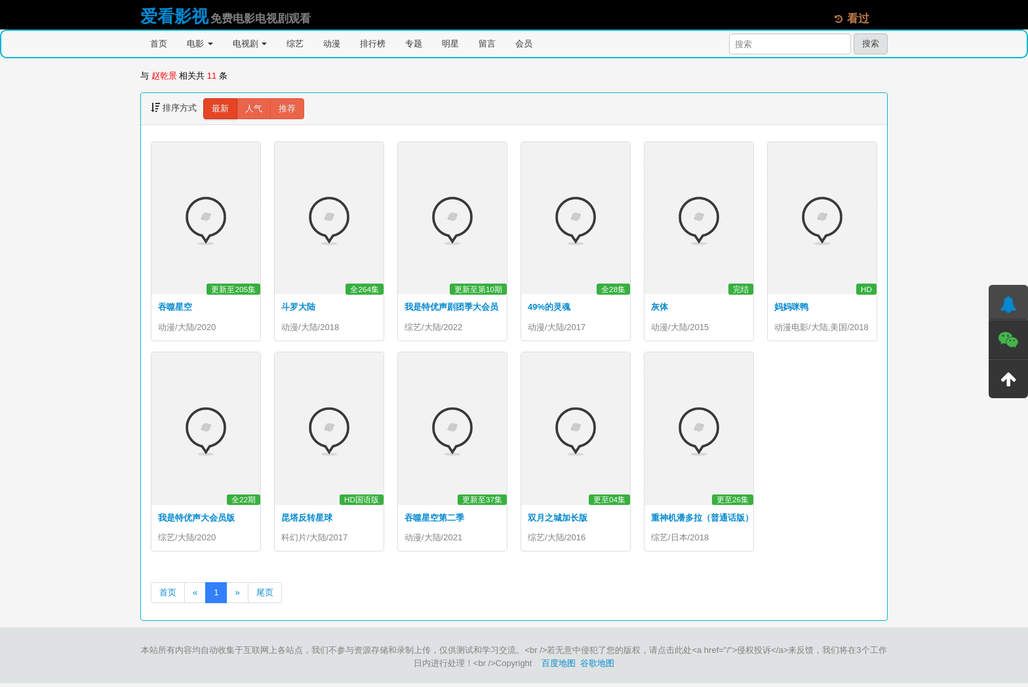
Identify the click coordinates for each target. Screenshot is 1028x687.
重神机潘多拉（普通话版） (702, 520)
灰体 (659, 307)
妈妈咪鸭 (791, 307)
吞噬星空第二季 (434, 520)
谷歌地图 (597, 667)
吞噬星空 (175, 307)
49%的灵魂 (549, 307)
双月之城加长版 (557, 520)
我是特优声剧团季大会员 (451, 307)
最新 (220, 108)
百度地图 (559, 667)
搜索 (870, 43)
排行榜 (373, 43)
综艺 (295, 43)
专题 (413, 43)
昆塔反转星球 (306, 520)
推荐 (287, 108)
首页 (158, 43)
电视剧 (250, 43)
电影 (200, 43)
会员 (523, 43)
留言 (487, 43)
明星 (450, 43)
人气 (253, 108)
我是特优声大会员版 (196, 520)
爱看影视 (174, 16)
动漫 (331, 43)
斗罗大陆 (298, 307)
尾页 (264, 596)
